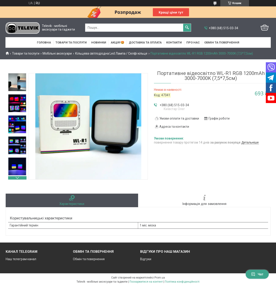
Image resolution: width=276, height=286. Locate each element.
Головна (44, 42)
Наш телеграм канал (21, 259)
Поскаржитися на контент (146, 281)
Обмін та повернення (221, 42)
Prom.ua (159, 277)
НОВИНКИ (98, 42)
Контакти (174, 42)
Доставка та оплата (145, 42)
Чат (257, 274)
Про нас (193, 42)
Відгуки (145, 259)
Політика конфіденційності (182, 281)
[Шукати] (187, 27)
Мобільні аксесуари (57, 53)
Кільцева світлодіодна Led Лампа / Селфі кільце (111, 53)
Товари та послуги (71, 42)
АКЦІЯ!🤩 (117, 42)
